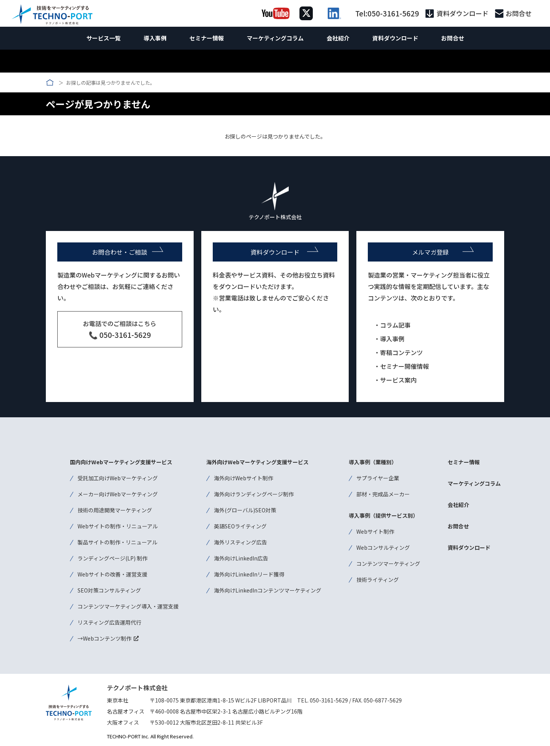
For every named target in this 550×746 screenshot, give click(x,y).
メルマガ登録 (430, 252)
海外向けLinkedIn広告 (241, 558)
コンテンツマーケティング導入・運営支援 (128, 606)
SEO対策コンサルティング (109, 590)
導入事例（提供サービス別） (383, 515)
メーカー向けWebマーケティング (118, 494)
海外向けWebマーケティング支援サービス (257, 462)
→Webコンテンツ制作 (104, 638)
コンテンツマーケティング (388, 563)
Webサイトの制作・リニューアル (118, 526)
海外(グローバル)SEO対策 (245, 510)
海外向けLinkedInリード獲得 (249, 574)
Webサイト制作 (375, 531)
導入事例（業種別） (373, 462)
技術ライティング (377, 579)
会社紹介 (338, 38)
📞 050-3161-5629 (120, 334)
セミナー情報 (206, 38)
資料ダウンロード (463, 13)
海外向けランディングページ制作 (254, 494)
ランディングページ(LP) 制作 (112, 558)
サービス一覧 (103, 38)
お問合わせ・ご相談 (119, 252)
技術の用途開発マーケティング (115, 510)
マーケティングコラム (275, 38)
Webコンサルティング (383, 547)
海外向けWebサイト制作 (243, 478)
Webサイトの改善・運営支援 (112, 574)
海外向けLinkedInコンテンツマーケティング (267, 590)
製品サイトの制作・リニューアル (117, 542)
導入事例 (155, 38)
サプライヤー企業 (377, 478)
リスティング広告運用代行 (109, 622)
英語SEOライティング (240, 526)
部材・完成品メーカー (383, 494)
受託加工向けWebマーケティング (118, 478)
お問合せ (519, 13)
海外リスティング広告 (240, 542)
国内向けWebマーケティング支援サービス (121, 462)
